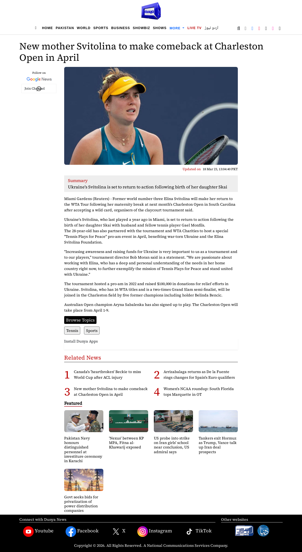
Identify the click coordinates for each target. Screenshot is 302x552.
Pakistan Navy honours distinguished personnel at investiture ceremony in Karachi (83, 449)
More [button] (176, 28)
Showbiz (141, 28)
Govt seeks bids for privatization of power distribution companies (81, 503)
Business (120, 28)
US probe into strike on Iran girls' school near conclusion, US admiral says (172, 444)
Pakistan (65, 28)
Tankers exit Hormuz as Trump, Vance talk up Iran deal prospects (218, 444)
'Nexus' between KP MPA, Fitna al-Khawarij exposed (126, 442)
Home (47, 28)
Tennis (72, 330)
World (84, 28)
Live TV (194, 28)
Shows (160, 28)
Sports (101, 28)
